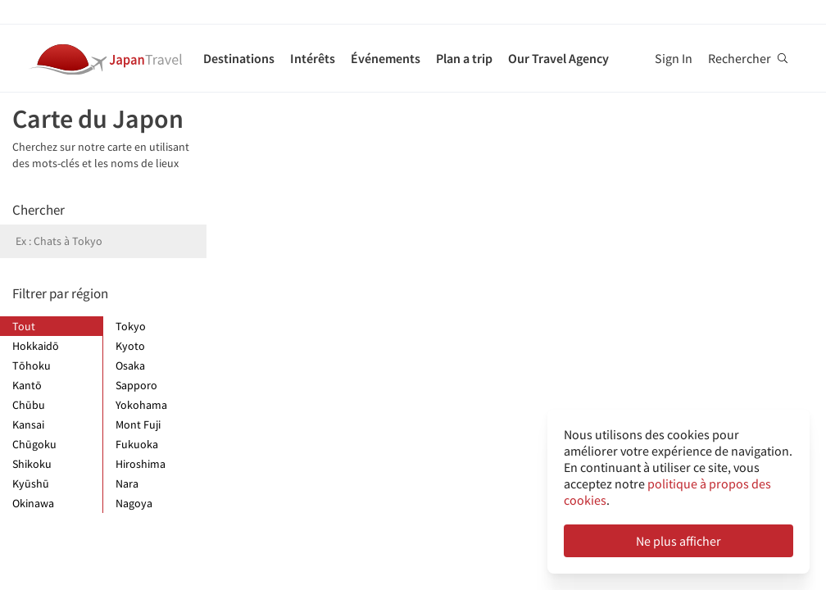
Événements (385, 58)
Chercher (38, 210)
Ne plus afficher (678, 541)
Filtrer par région (60, 294)
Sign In (673, 58)
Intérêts (312, 58)
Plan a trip (464, 58)
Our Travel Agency (558, 58)
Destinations (239, 58)
